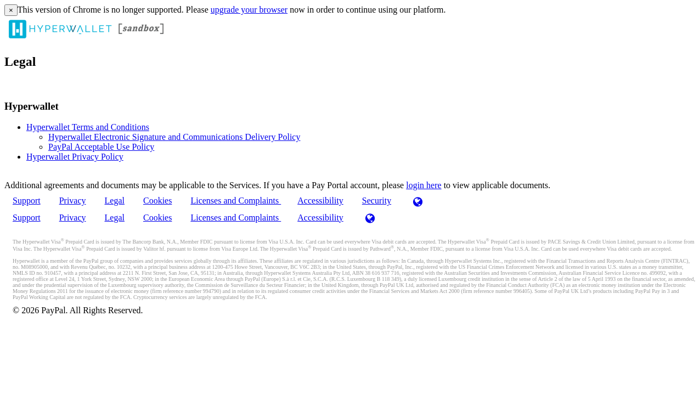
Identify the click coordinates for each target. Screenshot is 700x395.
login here (423, 185)
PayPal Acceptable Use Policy (101, 146)
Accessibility (320, 200)
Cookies (157, 200)
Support (27, 200)
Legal (115, 200)
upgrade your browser (249, 9)
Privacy (72, 200)
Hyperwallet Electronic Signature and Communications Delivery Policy (174, 137)
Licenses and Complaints (235, 200)
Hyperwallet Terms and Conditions (87, 127)
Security (376, 200)
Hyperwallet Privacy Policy (74, 156)
